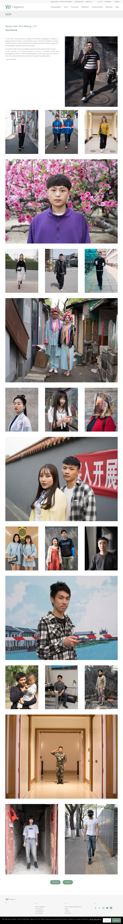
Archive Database (40, 906)
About (66, 909)
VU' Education (39, 909)
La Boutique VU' (39, 911)
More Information (96, 919)
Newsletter (108, 1)
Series (8, 13)
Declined (116, 920)
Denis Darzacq (11, 30)
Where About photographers (73, 906)
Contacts (100, 1)
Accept (107, 920)
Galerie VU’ (89, 1)
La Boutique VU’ (78, 1)
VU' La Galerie (39, 913)
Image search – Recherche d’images (61, 1)
